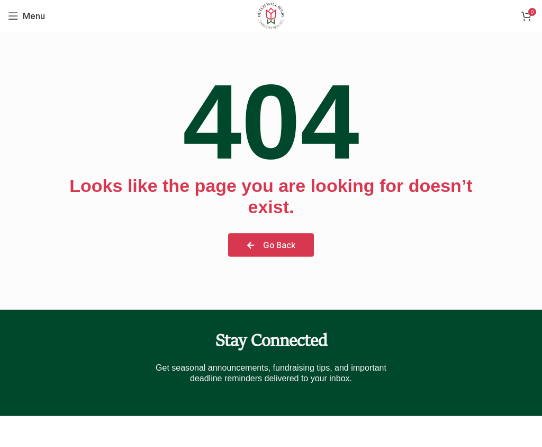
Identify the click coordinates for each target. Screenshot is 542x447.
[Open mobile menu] (26, 16)
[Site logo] (271, 15)
